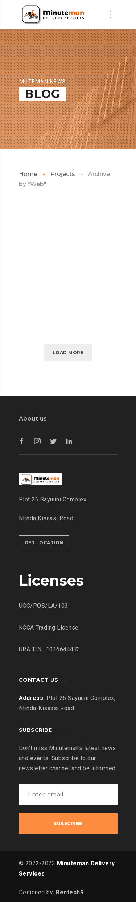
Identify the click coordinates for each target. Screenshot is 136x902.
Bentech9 (69, 892)
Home (28, 174)
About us (33, 418)
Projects (62, 174)
